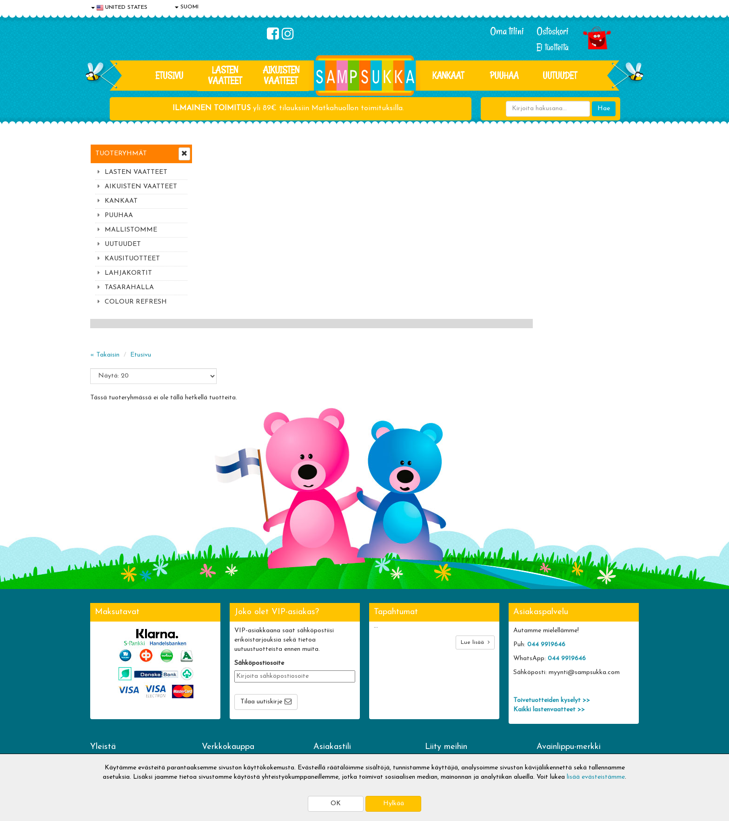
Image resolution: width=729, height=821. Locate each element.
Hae (603, 108)
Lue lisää (475, 553)
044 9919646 (546, 555)
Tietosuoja (107, 688)
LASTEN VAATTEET (225, 75)
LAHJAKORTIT (128, 273)
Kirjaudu (327, 674)
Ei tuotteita (553, 47)
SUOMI (187, 7)
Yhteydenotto (112, 716)
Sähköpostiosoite (259, 574)
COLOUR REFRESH (136, 301)
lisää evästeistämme (596, 777)
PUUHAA (504, 75)
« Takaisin (216, 180)
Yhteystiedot (110, 702)
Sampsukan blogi (339, 702)
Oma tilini (507, 31)
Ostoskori (553, 31)
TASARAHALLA (129, 287)
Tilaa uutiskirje (261, 612)
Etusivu (169, 75)
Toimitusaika (221, 674)
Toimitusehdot (223, 688)
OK (336, 803)
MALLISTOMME (131, 229)
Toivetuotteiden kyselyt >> (551, 611)
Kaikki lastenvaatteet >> (549, 620)
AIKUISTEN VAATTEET (281, 75)
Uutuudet (560, 75)
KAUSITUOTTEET (132, 258)
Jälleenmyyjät (111, 744)
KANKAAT (448, 75)
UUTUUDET (123, 244)
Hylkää (393, 803)
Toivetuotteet (223, 702)
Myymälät (106, 730)
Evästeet (105, 674)
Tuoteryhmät (121, 153)
